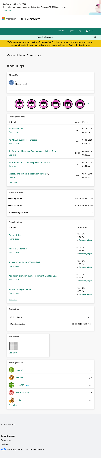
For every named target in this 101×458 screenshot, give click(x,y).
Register (61, 31)
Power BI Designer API (19, 248)
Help (79, 31)
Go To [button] (88, 31)
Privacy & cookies (8, 436)
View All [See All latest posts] (13, 182)
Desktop (12, 154)
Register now (84, 45)
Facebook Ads (15, 235)
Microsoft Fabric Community (24, 55)
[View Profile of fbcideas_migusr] (85, 240)
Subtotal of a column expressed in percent (28, 173)
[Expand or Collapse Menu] (4, 25)
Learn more (7, 10)
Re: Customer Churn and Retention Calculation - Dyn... (33, 151)
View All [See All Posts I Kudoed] (13, 299)
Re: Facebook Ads (16, 128)
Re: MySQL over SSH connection (23, 139)
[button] (13, 346)
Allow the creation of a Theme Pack (24, 262)
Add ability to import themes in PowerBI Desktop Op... (33, 275)
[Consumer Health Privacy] (34, 449)
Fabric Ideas (14, 132)
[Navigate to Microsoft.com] (9, 18)
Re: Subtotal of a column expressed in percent (29, 162)
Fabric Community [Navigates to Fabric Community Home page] (30, 18)
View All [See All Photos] (13, 352)
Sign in (71, 31)
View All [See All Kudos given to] (13, 405)
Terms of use (6, 440)
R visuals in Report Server (20, 289)
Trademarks (5, 444)
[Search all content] (66, 37)
